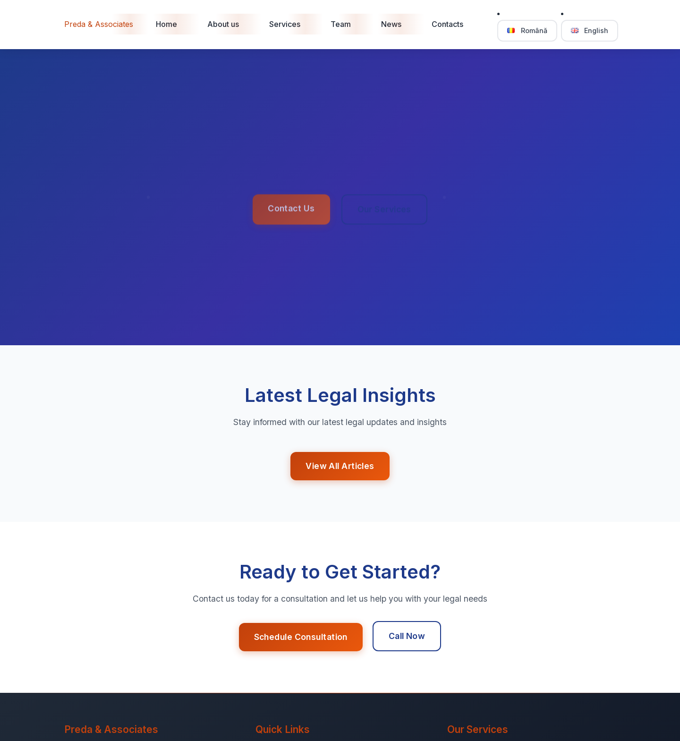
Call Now (407, 636)
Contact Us (291, 209)
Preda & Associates (98, 24)
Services (284, 24)
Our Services (384, 210)
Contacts (447, 24)
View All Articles (340, 466)
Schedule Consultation (301, 637)
